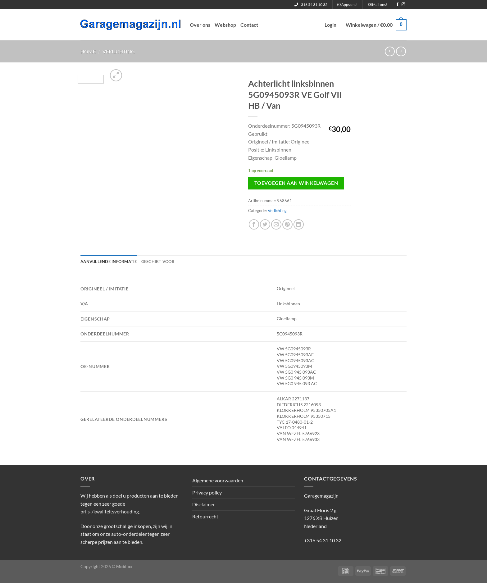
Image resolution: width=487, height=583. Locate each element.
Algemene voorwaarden (217, 480)
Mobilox (124, 566)
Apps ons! (347, 4)
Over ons (200, 25)
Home (88, 51)
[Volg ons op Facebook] (397, 4)
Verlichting (118, 51)
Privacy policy (207, 492)
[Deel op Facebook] (254, 224)
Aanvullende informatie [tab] (108, 261)
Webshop (225, 25)
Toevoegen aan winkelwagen (296, 183)
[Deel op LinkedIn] (299, 224)
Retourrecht (205, 516)
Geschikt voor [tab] (158, 261)
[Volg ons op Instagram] (403, 4)
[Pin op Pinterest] (287, 224)
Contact (249, 25)
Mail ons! (377, 4)
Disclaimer (203, 504)
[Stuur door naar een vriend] (276, 224)
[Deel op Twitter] (265, 224)
